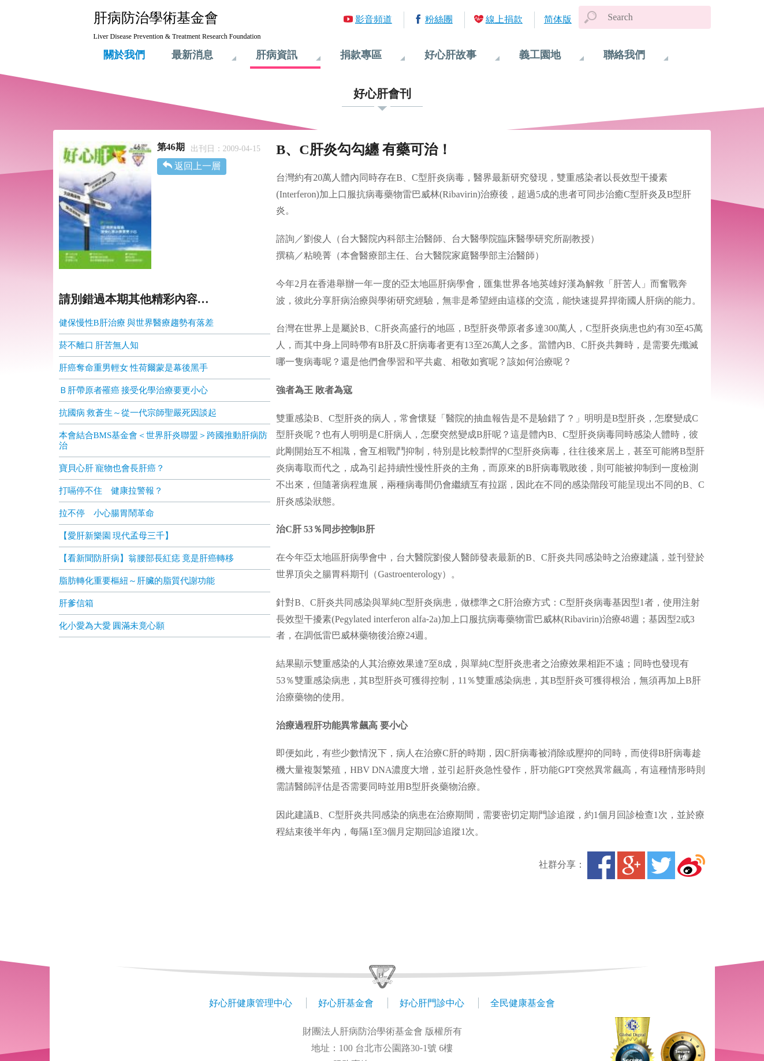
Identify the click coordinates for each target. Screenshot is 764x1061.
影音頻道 (373, 19)
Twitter (661, 865)
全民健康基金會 (522, 1003)
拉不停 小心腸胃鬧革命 (106, 513)
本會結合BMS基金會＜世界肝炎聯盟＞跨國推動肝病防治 (163, 440)
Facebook (601, 865)
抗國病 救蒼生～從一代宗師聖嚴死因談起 (138, 412)
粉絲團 (439, 19)
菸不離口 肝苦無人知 (99, 345)
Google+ (631, 865)
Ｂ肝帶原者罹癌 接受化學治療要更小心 (133, 390)
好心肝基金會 (346, 1003)
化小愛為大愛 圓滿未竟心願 (112, 625)
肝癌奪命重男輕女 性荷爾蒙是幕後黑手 (133, 367)
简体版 (558, 19)
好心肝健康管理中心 (250, 1003)
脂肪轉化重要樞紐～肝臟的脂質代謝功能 (137, 580)
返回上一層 (197, 166)
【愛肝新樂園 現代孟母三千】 (116, 535)
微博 (691, 865)
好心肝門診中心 (432, 1003)
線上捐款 (504, 19)
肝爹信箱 (76, 603)
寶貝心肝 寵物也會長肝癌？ (112, 468)
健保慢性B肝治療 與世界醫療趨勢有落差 (136, 322)
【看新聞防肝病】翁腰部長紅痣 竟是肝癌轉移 (146, 558)
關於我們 (124, 55)
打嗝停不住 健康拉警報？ (111, 490)
